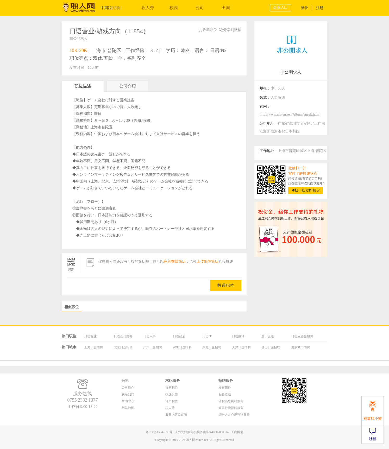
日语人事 (149, 336)
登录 (304, 8)
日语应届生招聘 (302, 336)
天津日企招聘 (241, 347)
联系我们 (128, 394)
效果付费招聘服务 (230, 408)
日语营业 (90, 336)
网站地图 (128, 408)
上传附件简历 (207, 261)
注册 (319, 8)
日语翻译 (238, 336)
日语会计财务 (123, 336)
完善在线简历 (175, 261)
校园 (174, 7)
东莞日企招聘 (211, 347)
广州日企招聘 (152, 347)
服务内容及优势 (176, 414)
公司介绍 (127, 87)
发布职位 (224, 387)
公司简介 (128, 387)
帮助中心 (128, 401)
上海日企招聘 (93, 347)
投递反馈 (171, 394)
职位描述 (82, 86)
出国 (226, 7)
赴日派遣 (267, 336)
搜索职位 (171, 387)
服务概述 (224, 394)
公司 (200, 7)
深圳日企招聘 (182, 347)
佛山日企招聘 (270, 347)
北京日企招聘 (123, 347)
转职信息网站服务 (230, 401)
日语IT (206, 336)
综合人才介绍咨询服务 (234, 414)
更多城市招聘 (300, 347)
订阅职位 (171, 401)
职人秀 (147, 7)
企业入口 (280, 7)
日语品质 (179, 336)
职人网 (82, 8)
